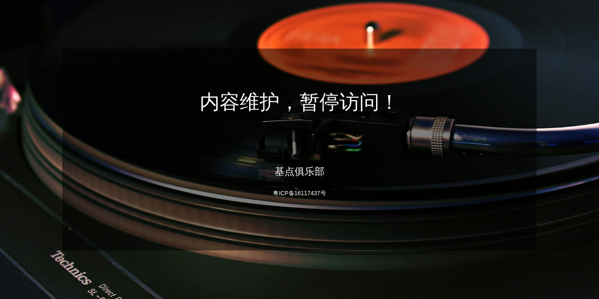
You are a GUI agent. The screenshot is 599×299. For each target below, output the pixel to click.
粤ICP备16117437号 (299, 193)
